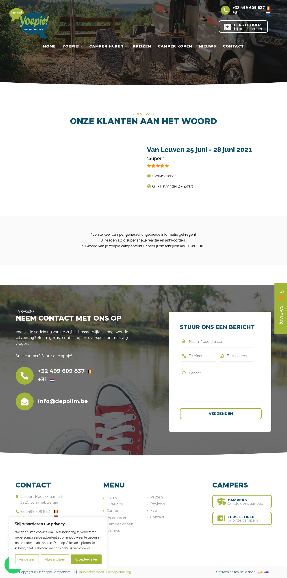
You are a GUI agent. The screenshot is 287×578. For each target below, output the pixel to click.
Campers (114, 511)
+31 (251, 12)
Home (49, 46)
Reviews (157, 504)
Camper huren (106, 46)
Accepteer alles (86, 559)
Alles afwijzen (55, 559)
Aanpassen (27, 559)
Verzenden (221, 414)
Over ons (115, 504)
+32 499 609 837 (251, 8)
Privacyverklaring (118, 572)
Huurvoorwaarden (91, 572)
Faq (153, 510)
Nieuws (207, 46)
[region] (58, 543)
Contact (233, 46)
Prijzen (142, 46)
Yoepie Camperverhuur (58, 572)
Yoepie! (71, 46)
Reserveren (117, 517)
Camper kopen (175, 46)
